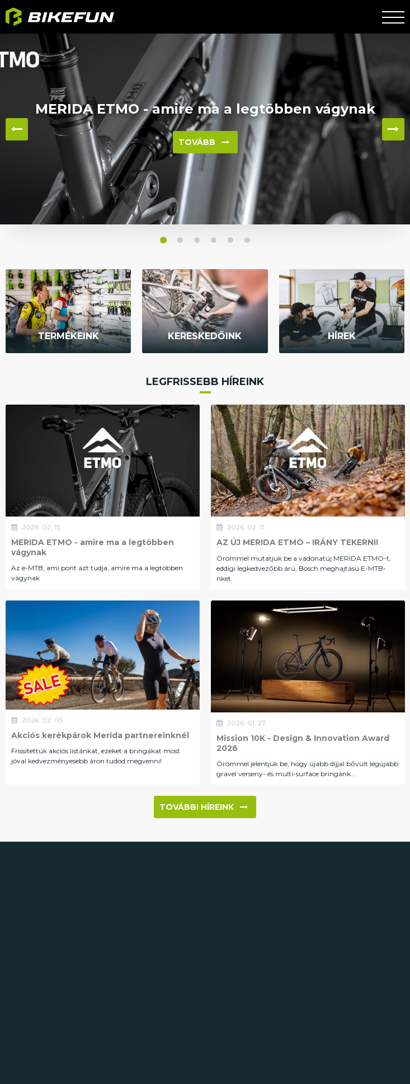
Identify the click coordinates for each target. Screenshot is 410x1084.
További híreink (203, 807)
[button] (163, 240)
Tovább (203, 142)
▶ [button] (393, 129)
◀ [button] (17, 129)
